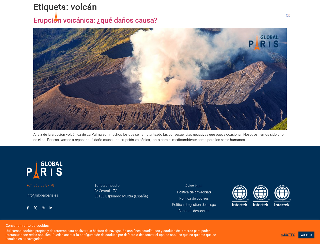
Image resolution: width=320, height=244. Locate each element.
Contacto (270, 16)
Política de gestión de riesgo (194, 205)
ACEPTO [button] (306, 235)
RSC (179, 16)
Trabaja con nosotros (234, 16)
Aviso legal (193, 186)
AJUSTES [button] (288, 235)
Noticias (199, 16)
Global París (154, 16)
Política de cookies (194, 198)
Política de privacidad (194, 192)
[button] (153, 16)
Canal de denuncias (193, 211)
